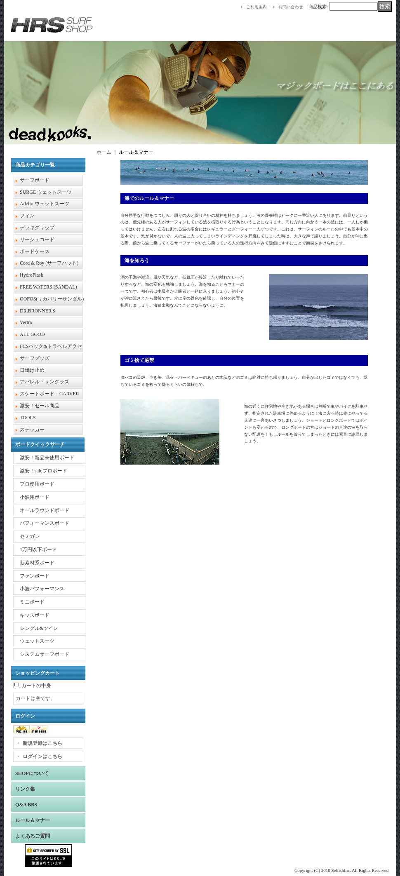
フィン (27, 215)
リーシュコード (37, 239)
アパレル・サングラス (44, 382)
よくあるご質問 (32, 836)
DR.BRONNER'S (37, 311)
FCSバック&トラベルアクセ (51, 346)
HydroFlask (31, 275)
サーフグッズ (34, 358)
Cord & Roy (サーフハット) (49, 263)
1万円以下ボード (38, 549)
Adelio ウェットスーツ (44, 204)
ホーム (103, 152)
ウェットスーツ (37, 641)
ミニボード (32, 602)
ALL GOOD (32, 334)
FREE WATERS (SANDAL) (48, 287)
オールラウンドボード (44, 510)
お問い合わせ (290, 7)
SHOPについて (32, 773)
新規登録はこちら (42, 743)
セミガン (30, 536)
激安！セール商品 (39, 406)
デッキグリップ (37, 227)
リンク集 (25, 789)
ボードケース (34, 251)
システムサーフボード (44, 654)
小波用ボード (34, 497)
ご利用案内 (256, 7)
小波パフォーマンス (42, 589)
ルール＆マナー (32, 820)
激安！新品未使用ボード (47, 457)
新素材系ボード (37, 563)
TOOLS (27, 417)
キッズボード (34, 615)
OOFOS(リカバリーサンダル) (52, 299)
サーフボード (34, 180)
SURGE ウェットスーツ (46, 192)
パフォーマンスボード (44, 523)
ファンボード (34, 576)
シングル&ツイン (39, 628)
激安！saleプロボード (43, 471)
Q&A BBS (26, 805)
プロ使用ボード (37, 484)
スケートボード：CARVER (49, 394)
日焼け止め (32, 370)
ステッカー (32, 429)
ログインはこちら (42, 756)
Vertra (26, 322)
